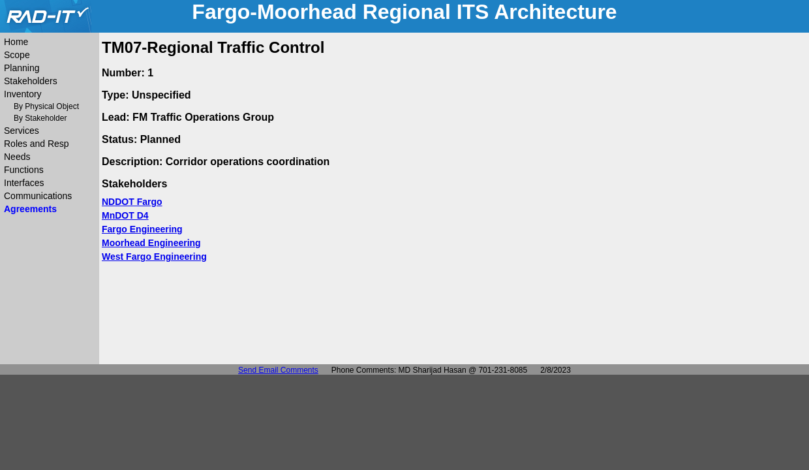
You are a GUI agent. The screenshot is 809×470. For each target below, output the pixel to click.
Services (21, 130)
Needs (17, 156)
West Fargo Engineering (154, 256)
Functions (24, 169)
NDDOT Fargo (132, 201)
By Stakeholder (40, 118)
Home (16, 42)
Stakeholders (30, 81)
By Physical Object (46, 106)
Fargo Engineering (142, 229)
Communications (38, 196)
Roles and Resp (36, 143)
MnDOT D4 (125, 215)
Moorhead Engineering (151, 243)
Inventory (23, 94)
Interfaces (24, 183)
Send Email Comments (278, 370)
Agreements (30, 209)
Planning (22, 68)
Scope (17, 55)
